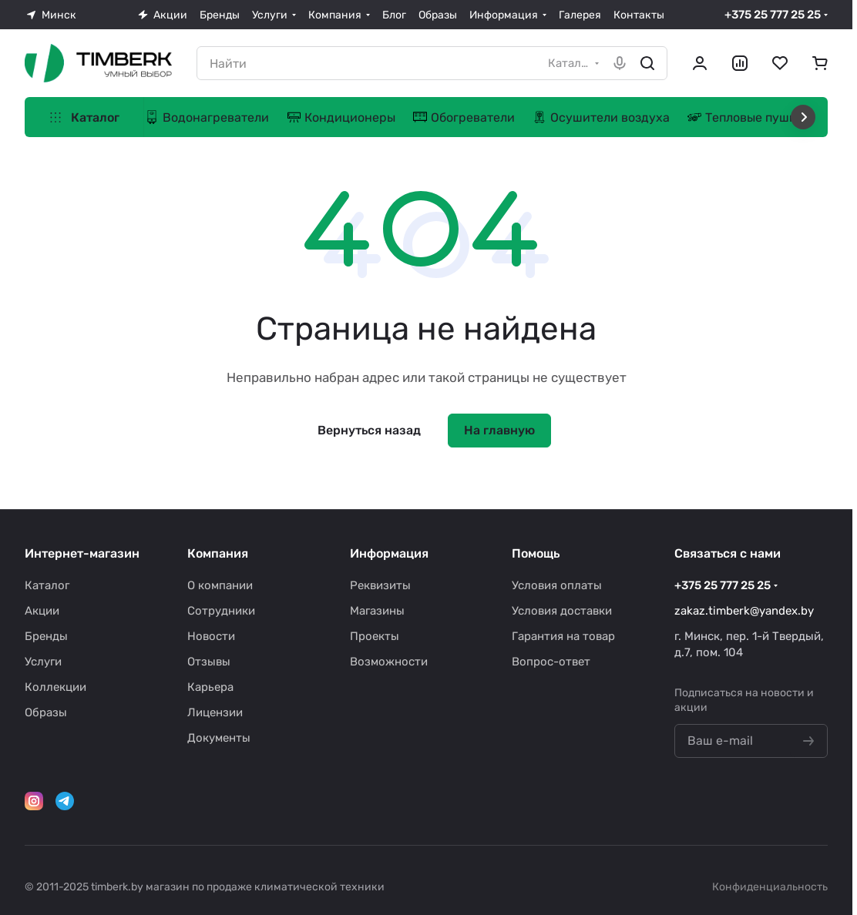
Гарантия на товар (563, 636)
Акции (42, 611)
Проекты (374, 636)
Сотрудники (221, 611)
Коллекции (55, 687)
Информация (389, 553)
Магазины (377, 611)
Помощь (536, 553)
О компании (220, 585)
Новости (211, 636)
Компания (217, 553)
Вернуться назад (369, 430)
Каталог (47, 585)
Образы (46, 712)
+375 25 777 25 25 (772, 15)
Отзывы (208, 662)
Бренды (46, 636)
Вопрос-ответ (551, 662)
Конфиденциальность (770, 886)
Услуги (43, 662)
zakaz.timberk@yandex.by (744, 611)
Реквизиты (380, 585)
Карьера (210, 687)
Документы (218, 738)
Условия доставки (562, 611)
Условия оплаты (557, 585)
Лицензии (215, 712)
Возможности (389, 662)
